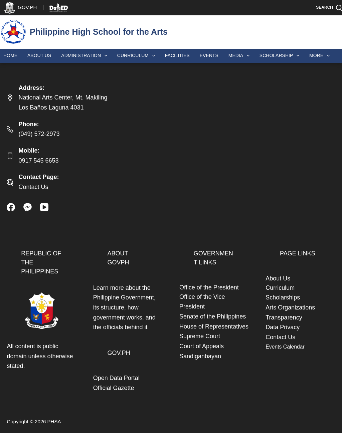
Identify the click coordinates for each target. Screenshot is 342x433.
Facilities (177, 55)
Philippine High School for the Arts (99, 31)
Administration (85, 56)
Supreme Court (199, 336)
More (320, 56)
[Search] (329, 7)
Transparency (284, 317)
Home (10, 55)
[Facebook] (11, 207)
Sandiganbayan (200, 356)
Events (209, 55)
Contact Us (33, 187)
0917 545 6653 (38, 160)
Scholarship (281, 56)
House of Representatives (213, 326)
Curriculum (137, 56)
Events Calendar (285, 347)
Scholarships (283, 297)
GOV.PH (118, 353)
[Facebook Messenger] (27, 207)
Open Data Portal (116, 378)
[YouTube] (44, 207)
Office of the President (209, 287)
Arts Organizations (290, 307)
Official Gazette (113, 388)
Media (240, 56)
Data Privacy (283, 327)
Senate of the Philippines (212, 316)
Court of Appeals (201, 346)
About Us (39, 55)
